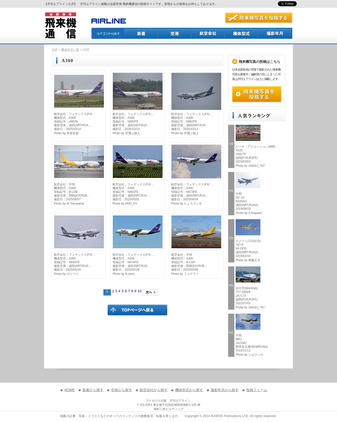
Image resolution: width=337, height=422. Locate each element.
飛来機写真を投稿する (257, 94)
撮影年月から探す (225, 390)
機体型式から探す (189, 390)
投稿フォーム (256, 390)
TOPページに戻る (137, 309)
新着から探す (93, 390)
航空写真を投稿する (259, 17)
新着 (141, 33)
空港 (175, 33)
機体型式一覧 (70, 49)
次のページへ (150, 292)
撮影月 (275, 33)
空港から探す (121, 390)
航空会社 (208, 33)
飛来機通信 (60, 25)
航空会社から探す (154, 390)
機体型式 (241, 33)
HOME (69, 390)
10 (139, 291)
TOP (55, 49)
